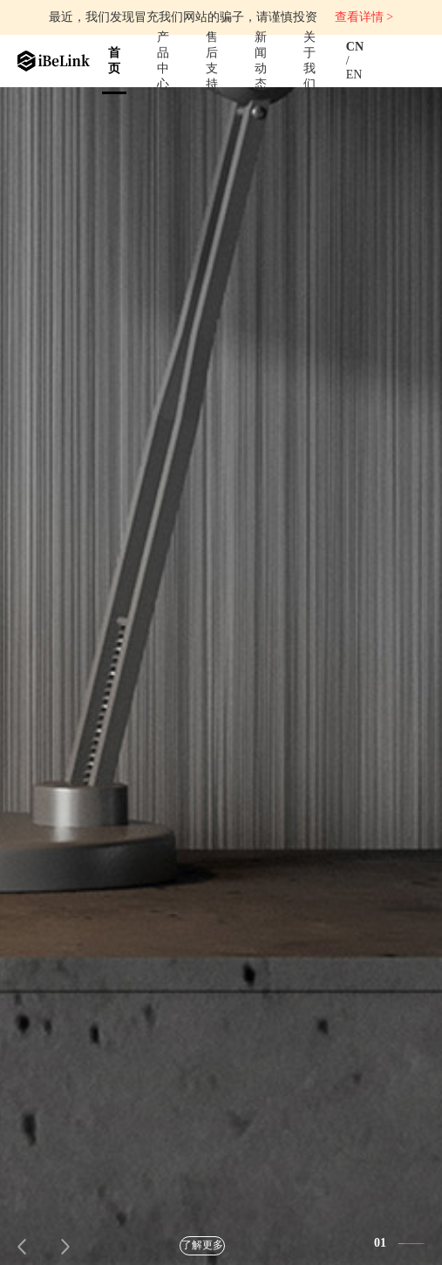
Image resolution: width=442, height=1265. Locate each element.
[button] (23, 1247)
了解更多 (202, 1245)
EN (354, 74)
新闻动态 (261, 61)
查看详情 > (364, 17)
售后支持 (212, 61)
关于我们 (309, 61)
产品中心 (163, 61)
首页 (114, 60)
